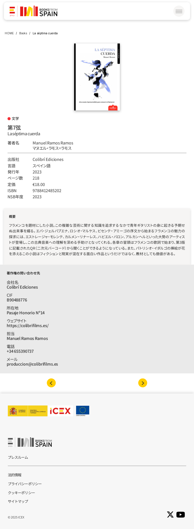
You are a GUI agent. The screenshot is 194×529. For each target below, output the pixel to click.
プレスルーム (18, 457)
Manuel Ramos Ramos (53, 143)
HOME (9, 33)
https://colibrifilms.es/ (28, 325)
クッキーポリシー (21, 492)
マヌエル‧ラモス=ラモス (52, 148)
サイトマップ (18, 501)
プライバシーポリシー (25, 483)
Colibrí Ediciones (48, 159)
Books (23, 33)
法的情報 (14, 474)
